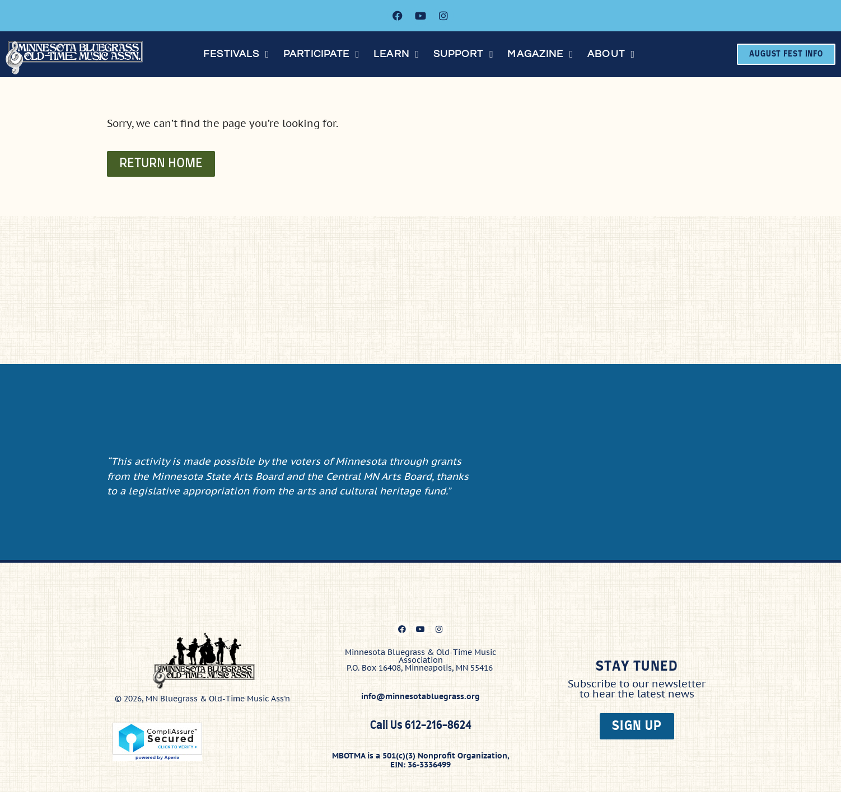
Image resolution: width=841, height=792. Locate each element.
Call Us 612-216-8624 (420, 724)
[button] (238, 54)
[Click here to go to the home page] (78, 57)
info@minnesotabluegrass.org (420, 695)
